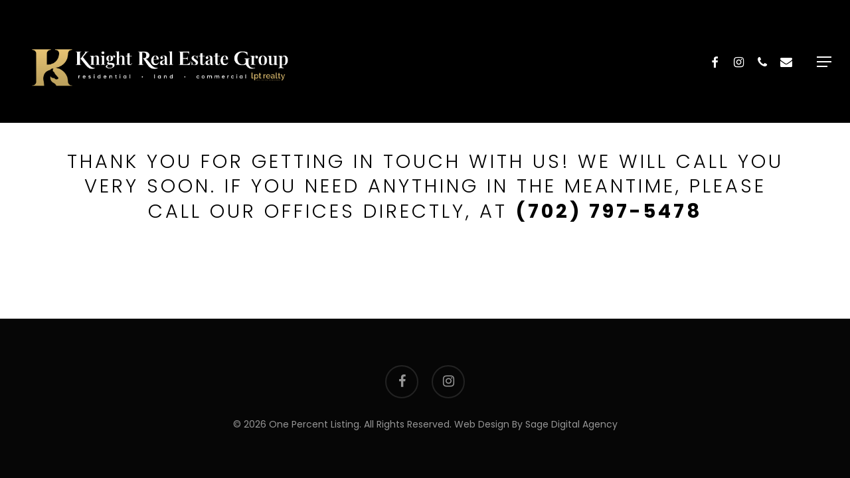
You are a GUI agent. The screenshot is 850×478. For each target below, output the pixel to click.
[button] (824, 61)
